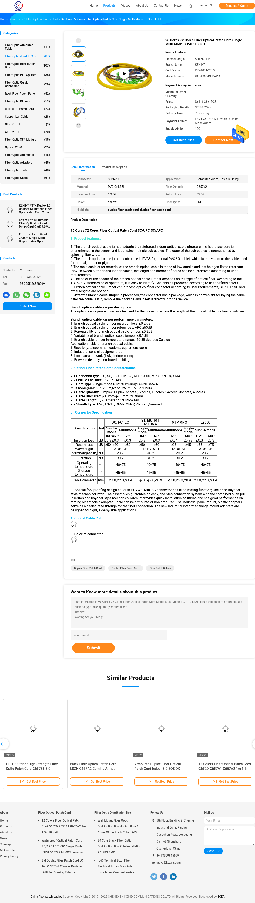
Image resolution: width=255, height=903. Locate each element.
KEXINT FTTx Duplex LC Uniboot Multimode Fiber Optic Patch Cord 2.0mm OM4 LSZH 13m (35, 209)
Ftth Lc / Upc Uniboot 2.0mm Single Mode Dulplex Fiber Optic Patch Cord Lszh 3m (33, 238)
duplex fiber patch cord (88, 568)
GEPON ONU (27, 132)
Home (4, 820)
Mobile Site (7, 850)
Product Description (114, 167)
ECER (221, 896)
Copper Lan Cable (27, 116)
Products (6, 826)
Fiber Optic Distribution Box (27, 65)
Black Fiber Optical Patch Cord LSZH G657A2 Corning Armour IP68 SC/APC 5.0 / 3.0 (93, 768)
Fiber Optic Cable (27, 178)
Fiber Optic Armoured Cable (27, 46)
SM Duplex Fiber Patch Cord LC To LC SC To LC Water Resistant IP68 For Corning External (63, 866)
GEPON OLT (27, 124)
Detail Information (83, 167)
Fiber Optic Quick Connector (27, 84)
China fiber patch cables (46, 896)
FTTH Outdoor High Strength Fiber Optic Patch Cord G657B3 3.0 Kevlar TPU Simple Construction (32, 768)
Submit (93, 648)
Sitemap (5, 844)
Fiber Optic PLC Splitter (27, 75)
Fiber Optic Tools (27, 170)
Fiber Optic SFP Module (27, 139)
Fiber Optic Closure (27, 101)
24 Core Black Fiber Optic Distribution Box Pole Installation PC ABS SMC (119, 846)
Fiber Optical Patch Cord (27, 56)
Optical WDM (27, 147)
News (3, 838)
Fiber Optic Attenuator (27, 155)
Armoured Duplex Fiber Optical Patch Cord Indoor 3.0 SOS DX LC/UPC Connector (157, 768)
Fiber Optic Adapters (27, 162)
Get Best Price (183, 140)
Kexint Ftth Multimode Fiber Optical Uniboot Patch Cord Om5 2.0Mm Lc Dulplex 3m (35, 223)
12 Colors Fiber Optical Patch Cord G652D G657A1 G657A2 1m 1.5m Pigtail (224, 768)
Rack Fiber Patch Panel (27, 93)
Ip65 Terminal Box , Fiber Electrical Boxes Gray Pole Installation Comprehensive (116, 866)
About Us (6, 832)
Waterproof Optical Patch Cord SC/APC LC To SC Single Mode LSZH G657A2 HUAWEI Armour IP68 (62, 847)
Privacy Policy (9, 856)
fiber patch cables (160, 568)
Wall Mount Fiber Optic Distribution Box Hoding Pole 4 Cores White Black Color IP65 (118, 826)
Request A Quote (237, 5)
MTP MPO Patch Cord (27, 109)
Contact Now (27, 306)
